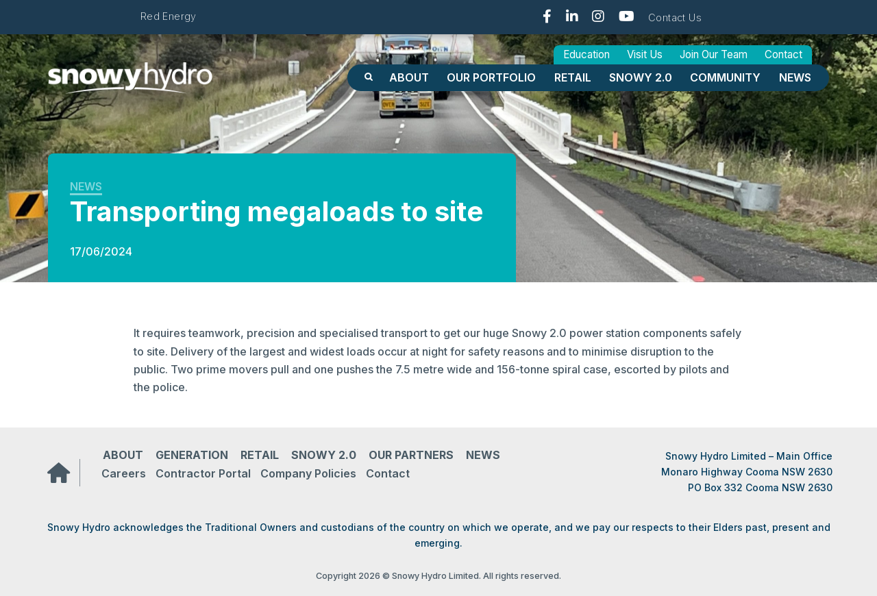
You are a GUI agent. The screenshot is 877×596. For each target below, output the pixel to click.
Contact (783, 54)
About (409, 77)
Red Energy (168, 16)
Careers (123, 473)
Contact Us (675, 17)
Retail (572, 77)
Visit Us (645, 54)
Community (725, 77)
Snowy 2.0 (640, 77)
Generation (192, 455)
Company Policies (308, 473)
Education (586, 54)
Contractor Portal (203, 473)
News (795, 77)
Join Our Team (714, 54)
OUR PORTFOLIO (491, 77)
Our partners (411, 455)
